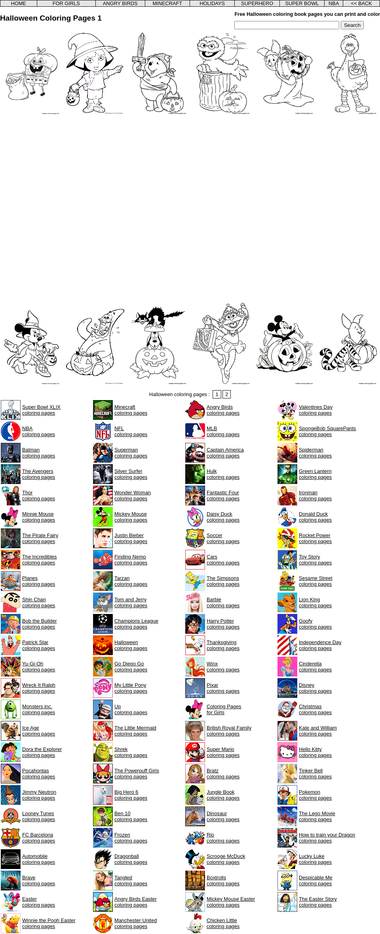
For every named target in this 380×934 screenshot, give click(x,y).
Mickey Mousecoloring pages (130, 517)
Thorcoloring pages (38, 495)
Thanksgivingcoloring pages (223, 645)
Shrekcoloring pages (130, 752)
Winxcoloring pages (223, 667)
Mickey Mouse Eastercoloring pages (231, 902)
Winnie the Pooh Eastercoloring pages (48, 923)
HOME (18, 3)
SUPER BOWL (302, 3)
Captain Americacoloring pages (225, 453)
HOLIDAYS (212, 3)
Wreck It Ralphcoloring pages (38, 688)
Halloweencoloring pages (130, 645)
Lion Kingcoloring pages (315, 602)
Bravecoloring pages (38, 880)
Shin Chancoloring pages (38, 602)
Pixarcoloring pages (223, 688)
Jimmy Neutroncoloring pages (39, 795)
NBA (334, 3)
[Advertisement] (91, 208)
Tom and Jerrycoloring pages (130, 602)
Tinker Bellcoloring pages (315, 774)
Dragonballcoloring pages (130, 859)
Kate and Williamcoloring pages (318, 731)
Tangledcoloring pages (130, 880)
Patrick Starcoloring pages (38, 645)
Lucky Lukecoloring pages (315, 859)
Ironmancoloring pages (315, 495)
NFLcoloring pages (130, 431)
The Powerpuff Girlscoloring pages (136, 774)
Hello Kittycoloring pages (315, 752)
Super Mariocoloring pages (223, 752)
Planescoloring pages (38, 581)
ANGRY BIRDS (120, 3)
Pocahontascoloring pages (38, 774)
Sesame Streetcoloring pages (315, 581)
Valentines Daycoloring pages (315, 410)
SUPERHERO (257, 3)
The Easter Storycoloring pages (318, 902)
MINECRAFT (167, 3)
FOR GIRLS (66, 3)
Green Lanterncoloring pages (315, 474)
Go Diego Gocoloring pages (130, 667)
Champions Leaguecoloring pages (136, 624)
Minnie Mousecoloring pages (38, 517)
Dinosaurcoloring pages (223, 816)
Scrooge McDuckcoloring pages (226, 859)
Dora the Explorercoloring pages (42, 752)
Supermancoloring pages (130, 453)
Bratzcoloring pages (223, 774)
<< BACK (361, 3)
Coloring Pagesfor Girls (224, 709)
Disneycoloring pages (315, 688)
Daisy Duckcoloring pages (223, 517)
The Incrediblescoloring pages (39, 560)
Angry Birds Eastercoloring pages (135, 902)
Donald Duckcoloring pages (315, 517)
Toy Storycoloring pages (315, 560)
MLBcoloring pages (223, 431)
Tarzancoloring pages (130, 581)
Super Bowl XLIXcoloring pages (41, 410)
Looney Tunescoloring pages (38, 816)
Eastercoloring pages (38, 902)
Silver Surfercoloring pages (130, 474)
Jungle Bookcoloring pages (223, 795)
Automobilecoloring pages (38, 859)
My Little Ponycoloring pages (130, 688)
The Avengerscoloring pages (38, 474)
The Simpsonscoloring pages (223, 581)
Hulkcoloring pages (223, 474)
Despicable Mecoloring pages (315, 880)
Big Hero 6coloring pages (130, 795)
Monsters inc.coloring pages (38, 709)
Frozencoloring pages (130, 838)
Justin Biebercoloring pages (130, 538)
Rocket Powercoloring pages (315, 538)
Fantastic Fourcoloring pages (223, 495)
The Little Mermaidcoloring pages (135, 731)
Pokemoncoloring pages (315, 795)
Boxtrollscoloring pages (223, 880)
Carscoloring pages (223, 560)
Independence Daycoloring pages (320, 645)
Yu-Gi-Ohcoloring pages (38, 667)
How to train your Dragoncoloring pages (327, 838)
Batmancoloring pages (38, 453)
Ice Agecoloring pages (38, 731)
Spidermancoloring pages (315, 453)
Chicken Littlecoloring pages (223, 923)
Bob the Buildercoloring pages (39, 624)
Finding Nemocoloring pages (130, 560)
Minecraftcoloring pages (130, 410)
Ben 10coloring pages (130, 816)
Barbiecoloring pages (223, 602)
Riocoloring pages (223, 838)
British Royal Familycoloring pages (229, 731)
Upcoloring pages (130, 709)
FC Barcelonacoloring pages (38, 838)
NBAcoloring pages (38, 431)
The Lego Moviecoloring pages (317, 816)
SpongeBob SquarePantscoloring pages (327, 431)
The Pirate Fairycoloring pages (40, 538)
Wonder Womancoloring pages (132, 495)
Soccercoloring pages (223, 538)
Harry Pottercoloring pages (223, 624)
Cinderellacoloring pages (315, 667)
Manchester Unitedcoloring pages (135, 923)
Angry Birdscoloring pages (223, 410)
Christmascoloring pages (315, 709)
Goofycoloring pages (315, 624)
